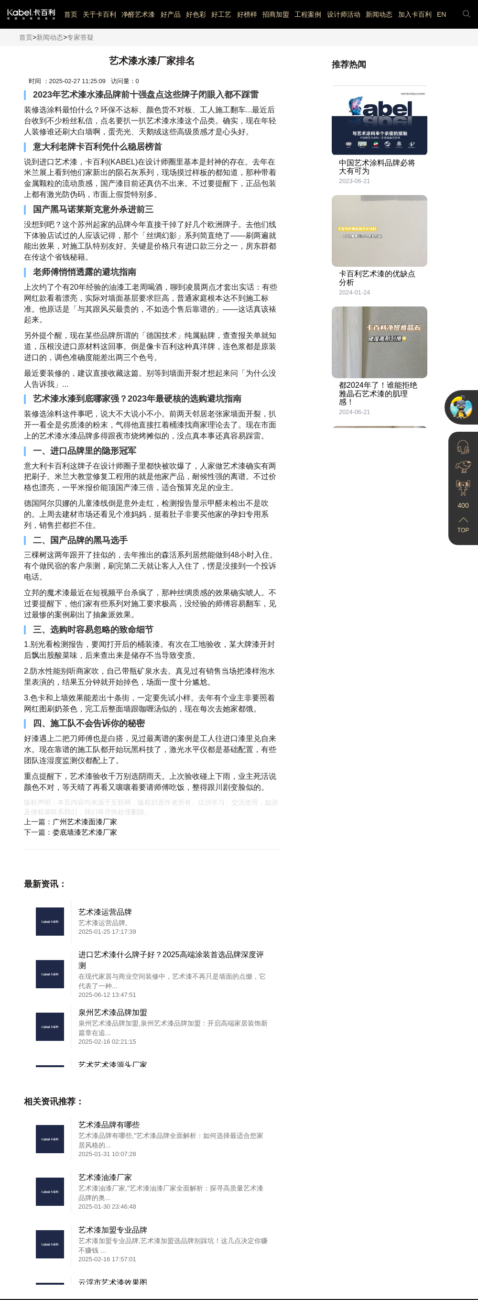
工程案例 (307, 14)
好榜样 (247, 14)
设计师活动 (343, 14)
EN (441, 14)
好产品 (171, 14)
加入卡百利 (415, 14)
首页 (70, 14)
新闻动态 (379, 14)
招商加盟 (275, 14)
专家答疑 (80, 37)
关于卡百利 (99, 14)
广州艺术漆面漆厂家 (85, 822)
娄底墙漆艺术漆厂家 (85, 832)
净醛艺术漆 (138, 14)
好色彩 (196, 14)
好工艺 (221, 14)
